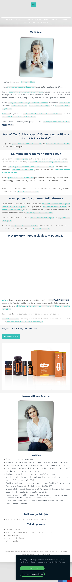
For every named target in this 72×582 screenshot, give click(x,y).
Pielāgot (62, 562)
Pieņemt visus (32, 568)
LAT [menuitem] (33, 5)
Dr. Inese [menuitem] (18, 19)
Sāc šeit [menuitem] (8, 19)
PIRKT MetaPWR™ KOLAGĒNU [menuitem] (36, 23)
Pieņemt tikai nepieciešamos (32, 574)
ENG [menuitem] (38, 5)
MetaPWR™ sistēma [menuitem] (33, 19)
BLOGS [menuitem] (64, 19)
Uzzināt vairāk (53, 562)
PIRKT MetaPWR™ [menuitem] (51, 19)
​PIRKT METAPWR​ (11, 337)
